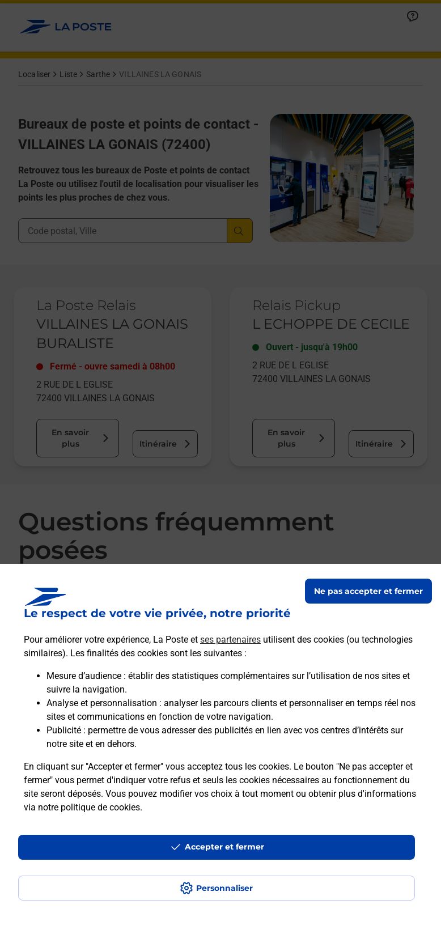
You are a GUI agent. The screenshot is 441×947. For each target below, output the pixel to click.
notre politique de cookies (89, 807)
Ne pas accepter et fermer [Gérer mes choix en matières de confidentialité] (368, 591)
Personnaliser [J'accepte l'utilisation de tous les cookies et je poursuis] (224, 888)
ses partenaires (230, 639)
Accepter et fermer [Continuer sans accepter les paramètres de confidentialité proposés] (224, 847)
